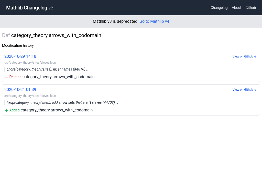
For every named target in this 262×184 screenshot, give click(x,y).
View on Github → (245, 56)
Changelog (219, 8)
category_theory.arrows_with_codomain (131, 66)
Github (250, 8)
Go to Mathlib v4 (154, 21)
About (236, 8)
